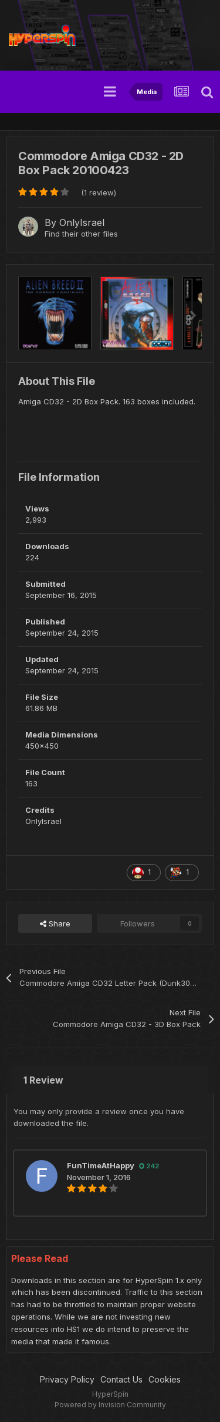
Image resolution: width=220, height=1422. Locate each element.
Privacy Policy (67, 1379)
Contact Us (121, 1379)
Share (55, 923)
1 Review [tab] (43, 1080)
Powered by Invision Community (110, 1404)
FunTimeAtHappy (100, 1165)
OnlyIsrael (81, 222)
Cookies (164, 1379)
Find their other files (81, 233)
